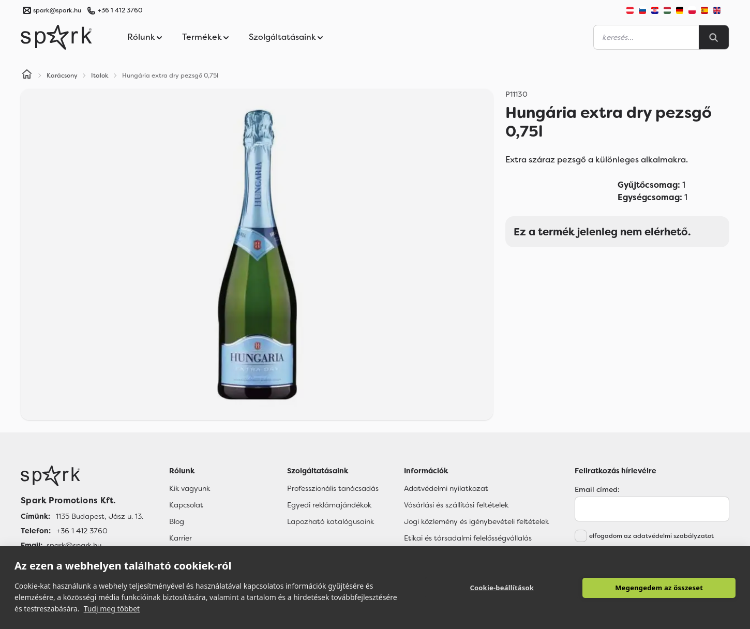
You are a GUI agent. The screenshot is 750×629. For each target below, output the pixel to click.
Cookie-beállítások (502, 587)
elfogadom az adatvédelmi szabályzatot (651, 536)
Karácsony (62, 75)
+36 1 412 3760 (120, 10)
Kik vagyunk (189, 488)
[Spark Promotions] (56, 37)
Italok (100, 75)
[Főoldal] (82, 476)
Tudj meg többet (112, 608)
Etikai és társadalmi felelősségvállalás (468, 538)
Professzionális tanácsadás (333, 488)
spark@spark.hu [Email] (74, 545)
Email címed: (597, 489)
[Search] (713, 37)
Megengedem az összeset (659, 587)
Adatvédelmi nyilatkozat (446, 488)
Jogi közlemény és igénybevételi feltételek (476, 521)
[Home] (27, 75)
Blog (176, 521)
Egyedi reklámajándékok (329, 505)
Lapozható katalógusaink (330, 521)
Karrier (180, 538)
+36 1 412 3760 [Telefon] (82, 530)
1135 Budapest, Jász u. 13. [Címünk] (99, 516)
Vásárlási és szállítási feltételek (456, 505)
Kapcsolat (186, 505)
